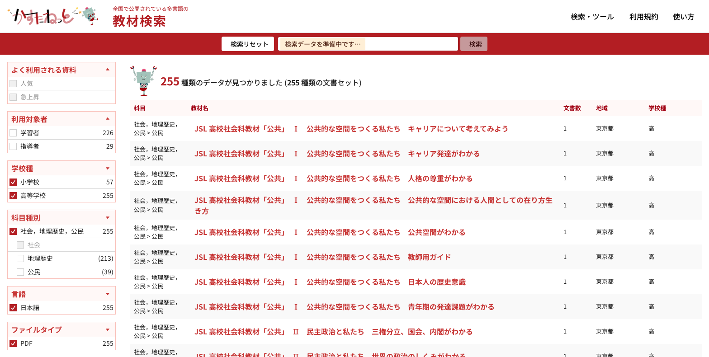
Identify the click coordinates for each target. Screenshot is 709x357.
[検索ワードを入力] (368, 44)
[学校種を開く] (61, 168)
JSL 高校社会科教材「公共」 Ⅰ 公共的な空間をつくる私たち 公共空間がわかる (330, 231)
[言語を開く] (61, 294)
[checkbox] (13, 83)
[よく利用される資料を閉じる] (61, 69)
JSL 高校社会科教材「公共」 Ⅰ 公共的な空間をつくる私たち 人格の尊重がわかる (333, 178)
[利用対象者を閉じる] (61, 119)
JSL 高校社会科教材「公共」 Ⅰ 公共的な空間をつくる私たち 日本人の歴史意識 (330, 281)
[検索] (473, 44)
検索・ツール (592, 16)
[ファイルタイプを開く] (61, 329)
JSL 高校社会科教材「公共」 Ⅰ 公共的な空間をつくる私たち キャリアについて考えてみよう (351, 128)
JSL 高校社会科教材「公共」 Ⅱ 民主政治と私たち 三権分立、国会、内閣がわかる (333, 331)
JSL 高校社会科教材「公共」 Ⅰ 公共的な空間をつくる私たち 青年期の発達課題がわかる (344, 306)
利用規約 (643, 16)
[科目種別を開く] (61, 217)
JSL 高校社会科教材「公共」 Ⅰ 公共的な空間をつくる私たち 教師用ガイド (322, 256)
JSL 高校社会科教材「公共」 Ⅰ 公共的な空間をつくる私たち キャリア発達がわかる (337, 153)
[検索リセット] (248, 44)
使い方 (684, 16)
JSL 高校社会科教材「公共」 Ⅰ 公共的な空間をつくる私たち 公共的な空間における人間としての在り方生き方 (373, 205)
